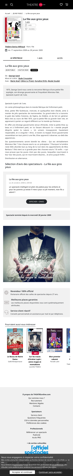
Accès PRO (36, 437)
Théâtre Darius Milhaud (15, 46)
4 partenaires (18, 465)
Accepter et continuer (22, 472)
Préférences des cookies (36, 423)
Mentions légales (36, 403)
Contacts (36, 406)
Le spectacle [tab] (16, 58)
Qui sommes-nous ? (36, 398)
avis (28, 25)
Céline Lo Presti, (27, 81)
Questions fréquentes (37, 418)
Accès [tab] (60, 58)
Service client (36, 415)
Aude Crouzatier (25, 78)
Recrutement (36, 400)
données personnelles (39, 420)
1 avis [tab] (39, 58)
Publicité (36, 435)
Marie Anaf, (15, 81)
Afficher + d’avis (36, 201)
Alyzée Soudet (54, 81)
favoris (30, 29)
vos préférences (57, 465)
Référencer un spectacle (36, 432)
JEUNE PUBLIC (10, 70)
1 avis (27, 22)
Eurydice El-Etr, (41, 81)
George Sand (14, 76)
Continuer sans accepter (50, 472)
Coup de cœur (23, 70)
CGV (26, 420)
